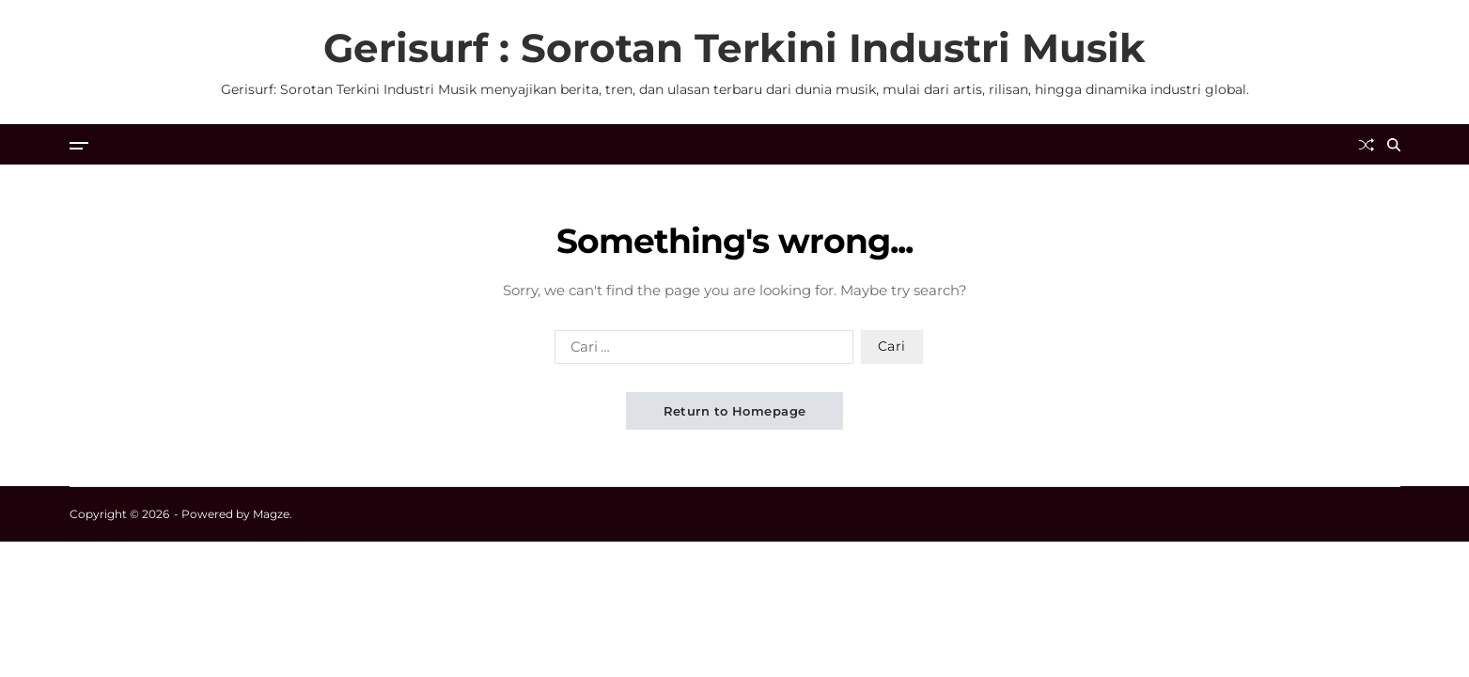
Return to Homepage (735, 410)
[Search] (1393, 144)
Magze (271, 514)
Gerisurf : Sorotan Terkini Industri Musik (734, 48)
